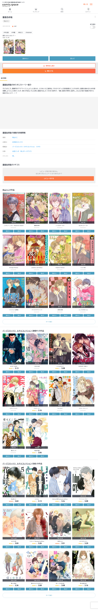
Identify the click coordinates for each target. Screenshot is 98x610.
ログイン (88, 10)
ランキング (36, 10)
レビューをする (49, 178)
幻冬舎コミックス (17, 142)
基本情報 (3, 78)
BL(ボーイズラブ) (26, 151)
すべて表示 (49, 321)
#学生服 (6, 32)
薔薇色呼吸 (7, 85)
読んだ (72, 58)
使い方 (85, 4)
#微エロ (20, 32)
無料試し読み (49, 66)
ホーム (10, 10)
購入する (49, 71)
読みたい (25, 58)
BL (13, 156)
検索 (62, 10)
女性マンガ (15, 151)
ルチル (38, 146)
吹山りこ (6, 21)
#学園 (13, 32)
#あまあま (29, 32)
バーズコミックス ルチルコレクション (23, 146)
